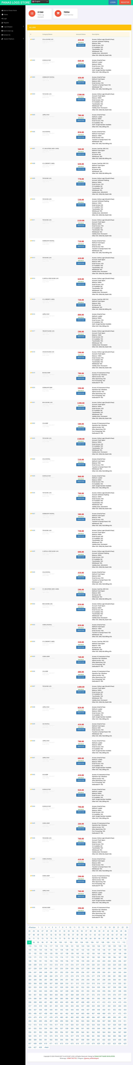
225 (119, 965)
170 (29, 957)
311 (72, 984)
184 (103, 957)
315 (93, 984)
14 (88, 927)
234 (66, 969)
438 (40, 1010)
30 (56, 931)
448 (93, 1010)
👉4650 (32, 907)
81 (77, 939)
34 (73, 931)
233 (61, 969)
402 (51, 1002)
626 (29, 1047)
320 (119, 984)
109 (108, 942)
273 (72, 976)
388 (77, 999)
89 (112, 939)
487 (98, 1017)
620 (98, 1044)
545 (103, 1028)
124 (88, 946)
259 (98, 972)
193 (51, 961)
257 (88, 972)
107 (97, 942)
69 (125, 935)
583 (103, 1036)
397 (125, 999)
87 (104, 939)
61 (91, 935)
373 (98, 995)
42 (108, 931)
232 (56, 969)
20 (114, 927)
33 (69, 931)
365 (56, 995)
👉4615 (32, 299)
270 (56, 976)
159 (72, 954)
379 (29, 999)
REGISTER (125, 2)
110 (113, 942)
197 (72, 961)
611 (51, 1044)
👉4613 (32, 257)
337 (109, 987)
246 (29, 972)
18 (105, 927)
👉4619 (32, 373)
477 (45, 1017)
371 (88, 995)
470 (109, 1014)
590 (40, 1040)
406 (72, 1002)
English (36, 1)
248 (40, 972)
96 (42, 942)
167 (114, 954)
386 (66, 999)
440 (51, 1010)
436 (29, 1010)
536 (56, 1028)
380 (35, 999)
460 (56, 1014)
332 (82, 987)
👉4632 (32, 604)
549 (125, 1028)
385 (61, 999)
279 (103, 976)
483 (77, 1017)
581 (93, 1036)
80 (73, 939)
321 (125, 984)
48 (34, 935)
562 (93, 1032)
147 (109, 950)
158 (66, 954)
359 (125, 991)
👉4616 (32, 314)
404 (61, 1002)
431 (103, 1006)
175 (56, 957)
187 (119, 957)
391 (93, 999)
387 (72, 999)
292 (72, 980)
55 (64, 935)
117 (51, 946)
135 (45, 950)
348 (66, 991)
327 (56, 987)
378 (125, 995)
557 (66, 1032)
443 (66, 1010)
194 (56, 961)
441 (56, 1010)
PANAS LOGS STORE (16, 2)
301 (119, 980)
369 (77, 995)
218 (82, 965)
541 (82, 1028)
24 (29, 931)
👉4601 (32, 39)
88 (108, 939)
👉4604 (32, 94)
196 (66, 961)
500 (66, 1021)
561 (88, 1032)
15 (92, 927)
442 (61, 1010)
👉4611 (32, 220)
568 (125, 1032)
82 (82, 939)
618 (88, 1044)
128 (109, 946)
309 (61, 984)
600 (93, 1040)
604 (114, 1040)
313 (82, 984)
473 (125, 1014)
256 (82, 972)
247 (35, 972)
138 (61, 950)
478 (51, 1017)
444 (72, 1010)
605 (119, 1040)
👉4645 (32, 823)
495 (40, 1021)
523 (88, 1025)
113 (29, 946)
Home (5, 14)
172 (40, 957)
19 (109, 927)
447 (88, 1010)
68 (121, 935)
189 (29, 961)
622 (109, 1044)
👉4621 (32, 402)
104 (81, 942)
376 (114, 995)
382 (45, 999)
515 (45, 1025)
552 (40, 1032)
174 (51, 957)
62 (95, 935)
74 (47, 939)
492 (125, 1017)
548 (119, 1028)
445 (77, 1010)
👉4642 (32, 774)
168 (119, 954)
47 (29, 935)
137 (56, 950)
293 (77, 980)
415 (119, 1002)
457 (40, 1014)
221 (98, 965)
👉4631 (32, 589)
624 (119, 1044)
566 (114, 1032)
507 (103, 1021)
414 (114, 1002)
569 (29, 1036)
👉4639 (32, 724)
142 (82, 950)
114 (35, 946)
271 (61, 976)
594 (61, 1040)
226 (125, 965)
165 (103, 954)
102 (71, 942)
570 (35, 1036)
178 (72, 957)
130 (119, 946)
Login (4, 18)
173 (45, 957)
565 (109, 1032)
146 (103, 950)
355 (103, 991)
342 (35, 991)
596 (72, 1040)
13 (83, 927)
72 (38, 939)
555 (56, 1032)
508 (109, 1021)
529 (119, 1025)
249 (45, 972)
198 (77, 961)
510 (119, 1021)
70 (29, 939)
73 (42, 939)
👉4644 (32, 806)
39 (95, 931)
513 (35, 1025)
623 (114, 1044)
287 (45, 980)
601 (98, 1040)
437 (35, 1010)
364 (51, 995)
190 (35, 961)
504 (88, 1021)
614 (66, 1044)
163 (93, 954)
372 (93, 995)
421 (51, 1006)
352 (88, 991)
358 (119, 991)
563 (98, 1032)
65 (108, 935)
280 (109, 976)
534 (45, 1028)
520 (72, 1025)
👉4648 (32, 876)
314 (88, 984)
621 (103, 1044)
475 (35, 1017)
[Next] (46, 1047)
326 (51, 987)
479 (56, 1017)
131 (125, 946)
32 (64, 931)
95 (38, 942)
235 (72, 969)
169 (125, 954)
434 (119, 1006)
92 (125, 939)
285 (35, 980)
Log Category (13, 27)
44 (117, 931)
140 (72, 950)
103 (76, 942)
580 (88, 1036)
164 (98, 954)
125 (93, 946)
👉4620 (32, 387)
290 (61, 980)
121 (72, 946)
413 (109, 1002)
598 (82, 1040)
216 (72, 965)
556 (61, 1032)
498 (56, 1021)
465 (82, 1014)
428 (88, 1006)
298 (103, 980)
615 (72, 1044)
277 (93, 976)
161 (82, 954)
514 (40, 1025)
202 (98, 961)
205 (114, 961)
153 (40, 954)
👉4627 (32, 513)
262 (114, 972)
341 (29, 991)
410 (93, 1002)
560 (82, 1032)
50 (42, 935)
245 (125, 969)
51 (47, 935)
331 (77, 987)
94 (34, 942)
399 (35, 1002)
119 (61, 946)
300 (114, 980)
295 (88, 980)
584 (109, 1036)
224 (114, 965)
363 (45, 995)
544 (98, 1028)
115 (40, 946)
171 (35, 957)
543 (93, 1028)
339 (119, 987)
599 (88, 1040)
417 (29, 1006)
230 (45, 969)
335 (98, 987)
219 (88, 965)
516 (51, 1025)
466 (88, 1014)
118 (56, 946)
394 (109, 999)
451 (109, 1010)
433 (114, 1006)
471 (114, 1014)
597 (77, 1040)
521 (77, 1025)
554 (51, 1032)
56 (69, 935)
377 (119, 995)
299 (109, 980)
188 (125, 957)
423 (61, 1006)
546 (109, 1028)
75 (51, 939)
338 (114, 987)
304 (35, 984)
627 (35, 1047)
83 (86, 939)
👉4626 (32, 493)
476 (40, 1017)
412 (103, 1002)
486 (93, 1017)
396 (119, 999)
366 (61, 995)
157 (61, 954)
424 (66, 1006)
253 (66, 972)
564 (103, 1032)
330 (72, 987)
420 (45, 1006)
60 (86, 935)
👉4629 (32, 551)
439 (45, 1010)
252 (61, 972)
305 (40, 984)
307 (51, 984)
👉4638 (32, 707)
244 (119, 969)
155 (51, 954)
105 (87, 942)
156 (56, 954)
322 (29, 987)
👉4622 (32, 423)
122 (77, 946)
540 (77, 1028)
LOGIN (113, 2)
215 (66, 965)
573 (51, 1036)
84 (91, 939)
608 (35, 1044)
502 (77, 1021)
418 (35, 1006)
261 (109, 972)
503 (82, 1021)
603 (109, 1040)
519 (66, 1025)
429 (93, 1006)
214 (61, 965)
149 (119, 950)
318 (109, 984)
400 (40, 1002)
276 (88, 976)
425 (72, 1006)
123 (82, 946)
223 (109, 965)
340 (125, 987)
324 (40, 987)
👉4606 (32, 131)
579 (82, 1036)
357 (114, 991)
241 (103, 969)
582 (98, 1036)
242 (109, 969)
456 (35, 1014)
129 (114, 946)
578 (77, 1036)
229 (40, 969)
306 (45, 984)
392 (98, 999)
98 (51, 942)
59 (82, 935)
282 (119, 976)
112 (124, 942)
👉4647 (32, 859)
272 (66, 976)
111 (118, 942)
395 (114, 999)
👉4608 (32, 163)
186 (114, 957)
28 (47, 931)
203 (103, 961)
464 (77, 1014)
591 (45, 1040)
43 (112, 931)
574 (56, 1036)
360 (29, 995)
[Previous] (32, 927)
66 (112, 935)
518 (61, 1025)
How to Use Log (7, 31)
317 (103, 984)
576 (66, 1036)
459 (51, 1014)
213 (56, 965)
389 (82, 999)
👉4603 (32, 77)
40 (99, 931)
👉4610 (32, 199)
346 (56, 991)
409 (88, 1002)
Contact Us (6, 35)
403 (56, 1002)
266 (35, 976)
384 (56, 999)
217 (77, 965)
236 (77, 969)
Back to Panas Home (9, 10)
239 (93, 969)
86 (99, 939)
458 (45, 1014)
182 (93, 957)
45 (121, 931)
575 (61, 1036)
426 (77, 1006)
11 (74, 927)
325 (45, 987)
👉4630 (32, 572)
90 (117, 939)
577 (72, 1036)
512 (29, 1025)
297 (98, 980)
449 (98, 1010)
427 (82, 1006)
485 (88, 1017)
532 (35, 1028)
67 (117, 935)
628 (40, 1047)
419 (40, 1006)
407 (77, 1002)
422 (56, 1006)
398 (29, 1002)
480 (61, 1017)
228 (35, 969)
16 (96, 927)
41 (104, 931)
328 (61, 987)
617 (82, 1044)
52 (51, 935)
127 (103, 946)
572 (45, 1036)
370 (82, 995)
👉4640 (32, 741)
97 (47, 942)
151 (29, 954)
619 (93, 1044)
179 (77, 957)
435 (125, 1006)
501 (72, 1021)
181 (88, 957)
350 (77, 991)
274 (77, 976)
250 (51, 972)
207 (125, 961)
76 (56, 939)
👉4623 (32, 438)
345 (51, 991)
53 (56, 935)
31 (60, 931)
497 (51, 1021)
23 (127, 927)
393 (103, 999)
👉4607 (32, 148)
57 (73, 935)
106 (92, 942)
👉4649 (32, 890)
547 (114, 1028)
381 (40, 999)
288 (51, 980)
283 (125, 976)
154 (45, 954)
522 (82, 1025)
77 (60, 939)
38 (91, 931)
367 (66, 995)
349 (72, 991)
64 (104, 935)
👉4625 (32, 476)
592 (51, 1040)
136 (51, 950)
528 (114, 1025)
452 (114, 1010)
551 (35, 1032)
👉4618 (32, 352)
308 (56, 984)
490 (114, 1017)
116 (45, 946)
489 (109, 1017)
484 (82, 1017)
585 (114, 1036)
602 (103, 1040)
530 (125, 1025)
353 (93, 991)
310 (66, 984)
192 (45, 961)
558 (72, 1032)
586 (119, 1036)
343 (40, 991)
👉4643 (32, 789)
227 (29, 969)
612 (56, 1044)
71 (34, 939)
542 (88, 1028)
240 (98, 969)
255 (77, 972)
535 (51, 1028)
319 (114, 984)
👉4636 (32, 671)
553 (45, 1032)
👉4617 (32, 331)
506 (98, 1021)
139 (66, 950)
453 (119, 1010)
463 (72, 1014)
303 (29, 984)
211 (45, 965)
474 (29, 1017)
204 (109, 961)
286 (40, 980)
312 (77, 984)
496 (45, 1021)
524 (93, 1025)
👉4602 (32, 60)
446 (82, 1010)
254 (72, 972)
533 (40, 1028)
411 (98, 1002)
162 (88, 954)
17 (101, 927)
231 (51, 969)
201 (93, 961)
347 (61, 991)
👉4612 (32, 241)
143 (88, 950)
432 (109, 1006)
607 (29, 1044)
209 (35, 965)
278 (98, 976)
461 (61, 1014)
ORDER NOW (81, 45)
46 (125, 931)
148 (114, 950)
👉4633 (32, 625)
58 (77, 935)
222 (103, 965)
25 (34, 931)
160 (77, 954)
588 (29, 1040)
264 (125, 972)
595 (66, 1040)
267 (40, 976)
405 (66, 1002)
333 (88, 987)
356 (109, 991)
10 (70, 927)
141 (77, 950)
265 (29, 976)
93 (30, 942)
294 (82, 980)
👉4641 (32, 757)
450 (103, 1010)
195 (61, 961)
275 (82, 976)
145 (98, 950)
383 (51, 999)
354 (98, 991)
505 (93, 1021)
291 (66, 980)
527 (109, 1025)
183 (98, 957)
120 (66, 946)
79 (69, 939)
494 (35, 1021)
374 (103, 995)
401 (45, 1002)
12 (79, 927)
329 (66, 987)
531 (29, 1028)
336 (103, 987)
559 (77, 1032)
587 (125, 1036)
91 (121, 939)
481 (66, 1017)
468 (98, 1014)
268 (45, 976)
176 (61, 957)
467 (93, 1014)
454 (125, 1010)
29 (51, 931)
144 (93, 950)
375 (109, 995)
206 (119, 961)
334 (93, 987)
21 (118, 927)
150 (125, 950)
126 (98, 946)
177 (66, 957)
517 (56, 1025)
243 (114, 969)
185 (109, 957)
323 (35, 987)
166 (109, 954)
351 (82, 991)
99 (56, 942)
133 (35, 950)
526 (103, 1025)
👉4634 (32, 641)
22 (123, 927)
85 (95, 939)
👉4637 (32, 686)
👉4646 (32, 838)
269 (51, 976)
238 (88, 969)
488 (103, 1017)
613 (61, 1044)
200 (88, 961)
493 (29, 1021)
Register (5, 22)
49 (38, 935)
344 (45, 991)
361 (35, 995)
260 (103, 972)
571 (40, 1036)
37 (86, 931)
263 (119, 972)
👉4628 (32, 530)
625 (125, 1044)
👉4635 (32, 656)
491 (119, 1017)
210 (40, 965)
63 (99, 935)
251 (56, 972)
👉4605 (32, 115)
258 (93, 972)
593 (56, 1040)
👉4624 (32, 459)
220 (93, 965)
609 (40, 1044)
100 (60, 942)
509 (114, 1021)
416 (125, 1002)
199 (82, 961)
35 (77, 931)
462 (66, 1014)
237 (82, 969)
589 (35, 1040)
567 (119, 1032)
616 (77, 1044)
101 (65, 942)
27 (42, 931)
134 (40, 950)
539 (72, 1028)
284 (29, 980)
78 (64, 939)
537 (61, 1028)
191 (40, 961)
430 (98, 1006)
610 (45, 1044)
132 (29, 950)
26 (38, 931)
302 (125, 980)
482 (72, 1017)
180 (82, 957)
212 (51, 965)
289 (56, 980)
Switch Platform (13, 39)
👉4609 (32, 178)
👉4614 (32, 278)
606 (125, 1040)
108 (102, 942)
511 (125, 1021)
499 (61, 1021)
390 (88, 999)
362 (40, 995)
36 (82, 931)
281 (114, 976)
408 (82, 1002)
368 (72, 995)
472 (119, 1014)
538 (66, 1028)
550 (29, 1032)
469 (103, 1014)
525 (98, 1025)
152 (35, 954)
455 (29, 1014)
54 (60, 935)
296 (93, 980)
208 (29, 965)
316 (98, 984)
